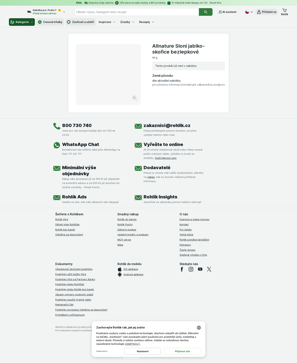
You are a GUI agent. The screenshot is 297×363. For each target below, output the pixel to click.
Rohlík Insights (160, 197)
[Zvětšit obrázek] (135, 99)
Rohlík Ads (74, 197)
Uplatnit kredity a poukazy (132, 234)
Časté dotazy (187, 249)
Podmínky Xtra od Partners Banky (75, 279)
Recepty (147, 22)
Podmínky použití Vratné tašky (73, 299)
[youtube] (200, 269)
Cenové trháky (50, 22)
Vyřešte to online (163, 144)
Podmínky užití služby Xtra (70, 274)
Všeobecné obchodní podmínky (74, 269)
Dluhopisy (185, 244)
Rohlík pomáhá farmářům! (194, 239)
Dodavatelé (157, 167)
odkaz (151, 176)
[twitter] (209, 269)
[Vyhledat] (208, 12)
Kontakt (184, 224)
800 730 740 (77, 125)
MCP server (124, 239)
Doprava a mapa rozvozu (194, 219)
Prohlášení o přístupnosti (70, 314)
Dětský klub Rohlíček (67, 224)
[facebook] (182, 269)
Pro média (185, 229)
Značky (127, 22)
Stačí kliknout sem (165, 157)
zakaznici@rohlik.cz (167, 125)
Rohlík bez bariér (65, 229)
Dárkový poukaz (126, 229)
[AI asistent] (230, 12)
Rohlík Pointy (125, 224)
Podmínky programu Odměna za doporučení (81, 309)
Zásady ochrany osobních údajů (74, 294)
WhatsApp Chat (80, 144)
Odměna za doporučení (69, 234)
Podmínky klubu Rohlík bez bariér (74, 289)
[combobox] (141, 12)
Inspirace (107, 22)
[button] (266, 12)
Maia (120, 244)
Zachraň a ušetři (80, 22)
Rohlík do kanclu (127, 219)
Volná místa (186, 234)
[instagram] (191, 269)
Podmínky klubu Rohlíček (69, 284)
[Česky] (249, 12)
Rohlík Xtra (61, 219)
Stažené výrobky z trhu (193, 254)
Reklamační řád (64, 304)
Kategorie (21, 22)
